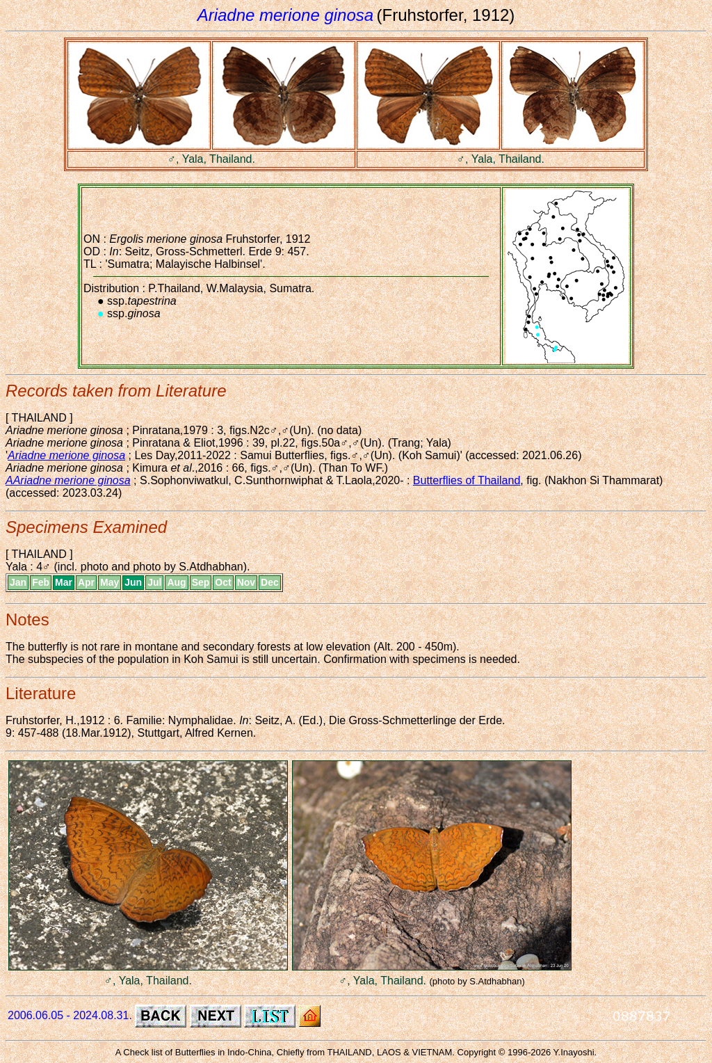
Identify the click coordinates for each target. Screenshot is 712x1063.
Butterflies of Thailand (466, 480)
